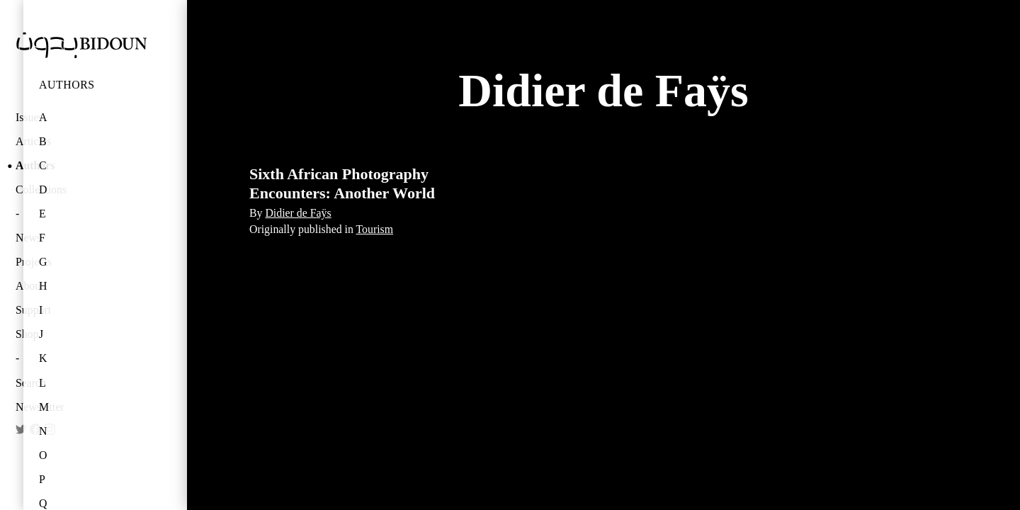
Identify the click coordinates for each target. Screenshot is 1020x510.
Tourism (375, 229)
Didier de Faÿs (298, 213)
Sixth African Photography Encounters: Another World (342, 183)
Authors (67, 85)
